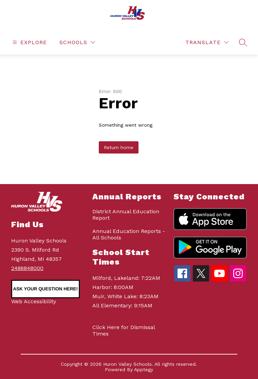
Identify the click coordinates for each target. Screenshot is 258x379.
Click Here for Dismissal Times (123, 330)
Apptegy (143, 369)
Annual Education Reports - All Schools (128, 234)
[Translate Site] (207, 42)
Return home (118, 147)
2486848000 (27, 268)
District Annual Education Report (125, 214)
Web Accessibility (33, 301)
